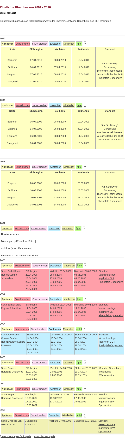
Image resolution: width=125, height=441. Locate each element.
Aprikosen (7, 228)
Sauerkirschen (39, 43)
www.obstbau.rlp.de (44, 436)
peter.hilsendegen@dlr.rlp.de (16, 436)
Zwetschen (55, 43)
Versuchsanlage (107, 274)
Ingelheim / (105, 371)
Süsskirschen (23, 43)
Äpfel (79, 43)
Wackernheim (106, 375)
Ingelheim (104, 278)
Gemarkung (115, 368)
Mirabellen (68, 43)
